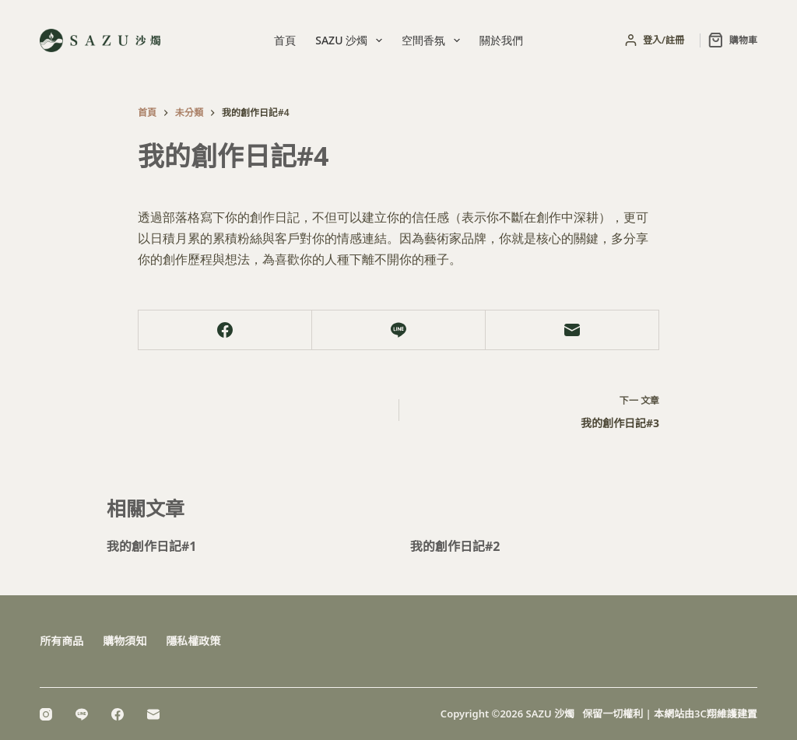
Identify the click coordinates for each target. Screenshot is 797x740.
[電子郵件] (572, 330)
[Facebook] (225, 330)
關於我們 (501, 40)
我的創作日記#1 (152, 546)
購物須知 (124, 641)
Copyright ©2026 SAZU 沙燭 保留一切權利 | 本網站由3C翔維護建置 (599, 714)
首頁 (285, 40)
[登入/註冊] (654, 40)
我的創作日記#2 (455, 546)
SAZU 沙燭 (351, 40)
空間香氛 (434, 40)
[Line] (399, 330)
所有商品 (61, 641)
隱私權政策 (193, 641)
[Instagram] (46, 714)
